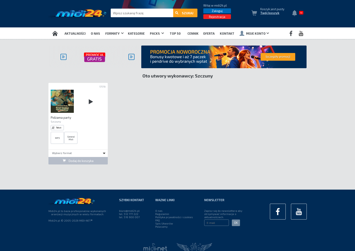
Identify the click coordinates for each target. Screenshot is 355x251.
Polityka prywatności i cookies (174, 217)
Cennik (193, 33)
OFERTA (209, 33)
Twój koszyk (269, 13)
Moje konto (254, 33)
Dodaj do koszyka (78, 161)
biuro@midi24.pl (129, 210)
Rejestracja (217, 17)
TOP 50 (175, 33)
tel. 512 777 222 (128, 213)
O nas (95, 33)
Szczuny (56, 121)
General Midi (71, 138)
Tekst (56, 127)
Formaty (114, 33)
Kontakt (227, 33)
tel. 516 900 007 (129, 217)
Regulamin (162, 213)
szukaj (184, 13)
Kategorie (136, 33)
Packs (157, 33)
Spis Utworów (164, 223)
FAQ (157, 220)
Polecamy (161, 226)
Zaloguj (217, 11)
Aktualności (75, 33)
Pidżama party (61, 117)
